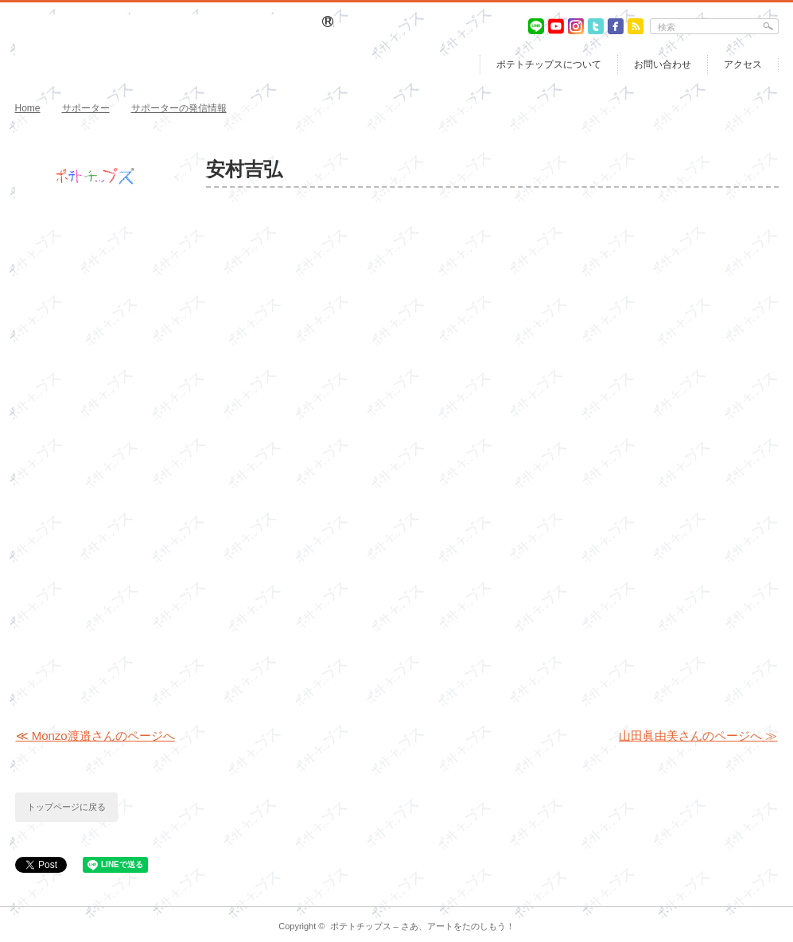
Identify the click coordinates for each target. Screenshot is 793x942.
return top (767, 894)
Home (28, 108)
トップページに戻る (66, 807)
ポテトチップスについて (548, 64)
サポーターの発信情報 (179, 108)
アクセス (743, 64)
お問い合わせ (662, 64)
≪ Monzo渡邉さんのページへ (95, 735)
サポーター (86, 108)
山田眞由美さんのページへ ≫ (698, 735)
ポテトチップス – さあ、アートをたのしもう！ (422, 926)
